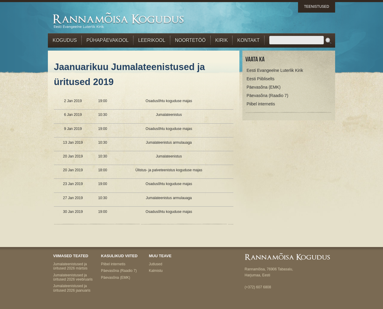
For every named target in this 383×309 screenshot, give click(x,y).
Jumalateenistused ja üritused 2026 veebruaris (73, 277)
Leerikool (151, 40)
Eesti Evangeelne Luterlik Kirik (275, 70)
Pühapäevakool (107, 40)
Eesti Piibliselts (260, 78)
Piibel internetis (261, 104)
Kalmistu (156, 271)
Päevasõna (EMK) (264, 87)
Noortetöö (190, 40)
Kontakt (248, 40)
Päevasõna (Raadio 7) (267, 95)
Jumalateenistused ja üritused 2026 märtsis (70, 266)
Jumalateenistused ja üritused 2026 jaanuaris (72, 288)
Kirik (221, 40)
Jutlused (155, 264)
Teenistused (316, 6)
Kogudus (65, 40)
